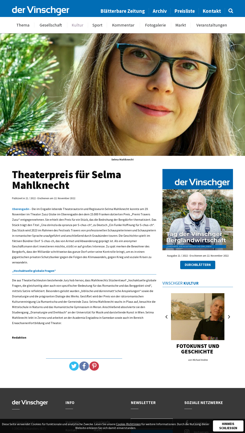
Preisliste (184, 11)
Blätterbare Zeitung (122, 11)
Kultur (77, 25)
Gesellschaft (51, 25)
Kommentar (123, 25)
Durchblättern (198, 265)
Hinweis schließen (228, 426)
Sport (97, 25)
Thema (23, 25)
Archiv (160, 11)
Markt (180, 25)
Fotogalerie (155, 25)
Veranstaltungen (211, 25)
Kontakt (212, 11)
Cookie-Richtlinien (128, 424)
